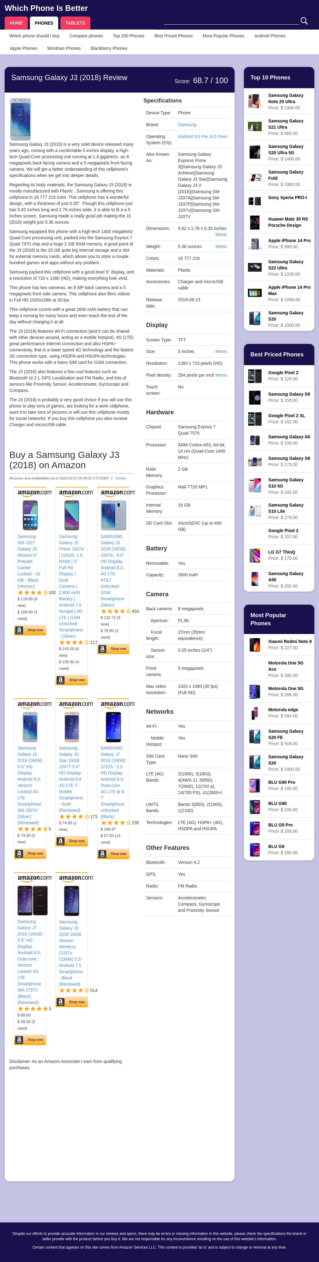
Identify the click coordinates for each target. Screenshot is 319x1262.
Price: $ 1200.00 (285, 268)
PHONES (44, 23)
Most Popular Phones (224, 35)
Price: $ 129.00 (283, 375)
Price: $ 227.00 (290, 644)
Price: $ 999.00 (289, 243)
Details (121, 478)
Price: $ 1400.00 (285, 152)
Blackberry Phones (109, 48)
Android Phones (270, 35)
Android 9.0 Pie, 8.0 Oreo (202, 136)
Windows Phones (64, 48)
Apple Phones (23, 48)
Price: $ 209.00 (283, 828)
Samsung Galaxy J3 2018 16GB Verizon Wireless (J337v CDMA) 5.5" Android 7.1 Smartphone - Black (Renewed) (71, 953)
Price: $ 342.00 (285, 486)
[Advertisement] (71, 1133)
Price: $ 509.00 (285, 737)
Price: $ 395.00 (285, 669)
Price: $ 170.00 (283, 555)
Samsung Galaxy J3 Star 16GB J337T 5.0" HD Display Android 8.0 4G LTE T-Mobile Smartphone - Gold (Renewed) (71, 779)
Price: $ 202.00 (285, 579)
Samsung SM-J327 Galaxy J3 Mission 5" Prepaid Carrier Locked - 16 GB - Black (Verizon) (28, 561)
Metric (221, 234)
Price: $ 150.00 (283, 806)
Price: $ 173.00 (289, 461)
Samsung (187, 124)
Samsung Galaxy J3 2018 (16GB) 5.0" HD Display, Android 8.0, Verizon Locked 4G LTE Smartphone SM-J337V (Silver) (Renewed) (29, 785)
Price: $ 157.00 (283, 533)
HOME (16, 23)
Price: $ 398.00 (285, 691)
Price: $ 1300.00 (285, 101)
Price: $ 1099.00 (289, 293)
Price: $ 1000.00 (285, 319)
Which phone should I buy (34, 35)
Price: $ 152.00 (286, 418)
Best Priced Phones (174, 35)
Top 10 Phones (270, 77)
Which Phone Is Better (46, 8)
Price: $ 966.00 (285, 127)
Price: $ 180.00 (283, 785)
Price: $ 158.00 (289, 397)
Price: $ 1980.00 (285, 178)
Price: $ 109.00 (289, 439)
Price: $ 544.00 (283, 712)
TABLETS (75, 23)
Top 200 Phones (129, 35)
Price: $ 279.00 (285, 511)
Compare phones (86, 35)
